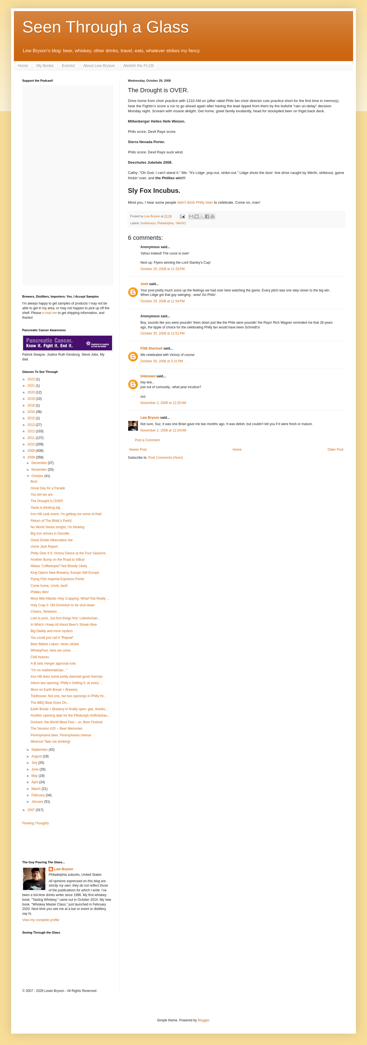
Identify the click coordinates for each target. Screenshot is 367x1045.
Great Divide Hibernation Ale (52, 540)
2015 (32, 418)
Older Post (335, 450)
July (34, 763)
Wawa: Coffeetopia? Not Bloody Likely (59, 566)
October (37, 476)
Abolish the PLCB (138, 65)
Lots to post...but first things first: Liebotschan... (65, 618)
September (40, 750)
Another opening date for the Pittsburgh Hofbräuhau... (70, 715)
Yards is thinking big (45, 508)
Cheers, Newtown (44, 611)
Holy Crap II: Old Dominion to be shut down (63, 605)
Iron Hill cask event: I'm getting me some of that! (66, 514)
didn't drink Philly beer (195, 202)
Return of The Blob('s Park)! (51, 521)
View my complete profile (40, 920)
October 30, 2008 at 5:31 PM (161, 361)
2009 (32, 451)
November (39, 470)
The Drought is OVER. (47, 501)
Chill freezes (40, 657)
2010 (32, 444)
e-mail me (49, 313)
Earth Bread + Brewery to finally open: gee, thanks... (69, 709)
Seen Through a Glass (105, 27)
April (35, 782)
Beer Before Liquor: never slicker (55, 644)
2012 (32, 431)
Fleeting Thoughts (35, 823)
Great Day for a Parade (48, 488)
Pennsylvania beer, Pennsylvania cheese (61, 735)
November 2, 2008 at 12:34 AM (163, 430)
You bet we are (42, 495)
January (37, 802)
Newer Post (138, 450)
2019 (32, 399)
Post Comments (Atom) (165, 458)
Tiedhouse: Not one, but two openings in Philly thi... (68, 696)
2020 (32, 392)
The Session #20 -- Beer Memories (56, 728)
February (38, 795)
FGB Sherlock (151, 348)
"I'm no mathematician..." (49, 670)
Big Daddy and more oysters (52, 631)
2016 (32, 412)
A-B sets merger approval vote (53, 663)
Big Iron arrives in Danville (50, 533)
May (35, 776)
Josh (144, 284)
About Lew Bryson (99, 65)
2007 (32, 810)
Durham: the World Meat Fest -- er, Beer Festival (67, 722)
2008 (32, 457)
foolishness (148, 223)
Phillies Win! (40, 592)
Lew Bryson (149, 418)
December (39, 463)
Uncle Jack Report (44, 546)
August (37, 756)
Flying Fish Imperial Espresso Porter (57, 579)
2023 (32, 379)
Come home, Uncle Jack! (49, 586)
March (36, 789)
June (35, 769)
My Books (44, 65)
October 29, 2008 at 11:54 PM (162, 301)
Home (23, 65)
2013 (32, 425)
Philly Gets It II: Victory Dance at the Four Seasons (68, 553)
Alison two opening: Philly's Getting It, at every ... (67, 683)
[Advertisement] (54, 842)
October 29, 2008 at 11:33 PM (162, 269)
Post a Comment (147, 440)
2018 (32, 405)
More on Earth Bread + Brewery (54, 690)
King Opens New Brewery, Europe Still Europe (65, 573)
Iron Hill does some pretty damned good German (67, 677)
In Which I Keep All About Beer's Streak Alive (64, 625)
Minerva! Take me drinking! (50, 742)
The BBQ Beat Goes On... (50, 703)
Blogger (203, 1020)
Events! (68, 65)
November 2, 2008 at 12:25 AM (163, 403)
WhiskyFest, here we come (51, 650)
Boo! (34, 481)
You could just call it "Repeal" (52, 638)
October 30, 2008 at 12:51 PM (162, 333)
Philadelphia (165, 223)
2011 (32, 438)
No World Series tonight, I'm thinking (58, 527)
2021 (32, 386)
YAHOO (180, 223)
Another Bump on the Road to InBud (57, 560)
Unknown (147, 376)
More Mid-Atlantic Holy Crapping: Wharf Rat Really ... (70, 598)
